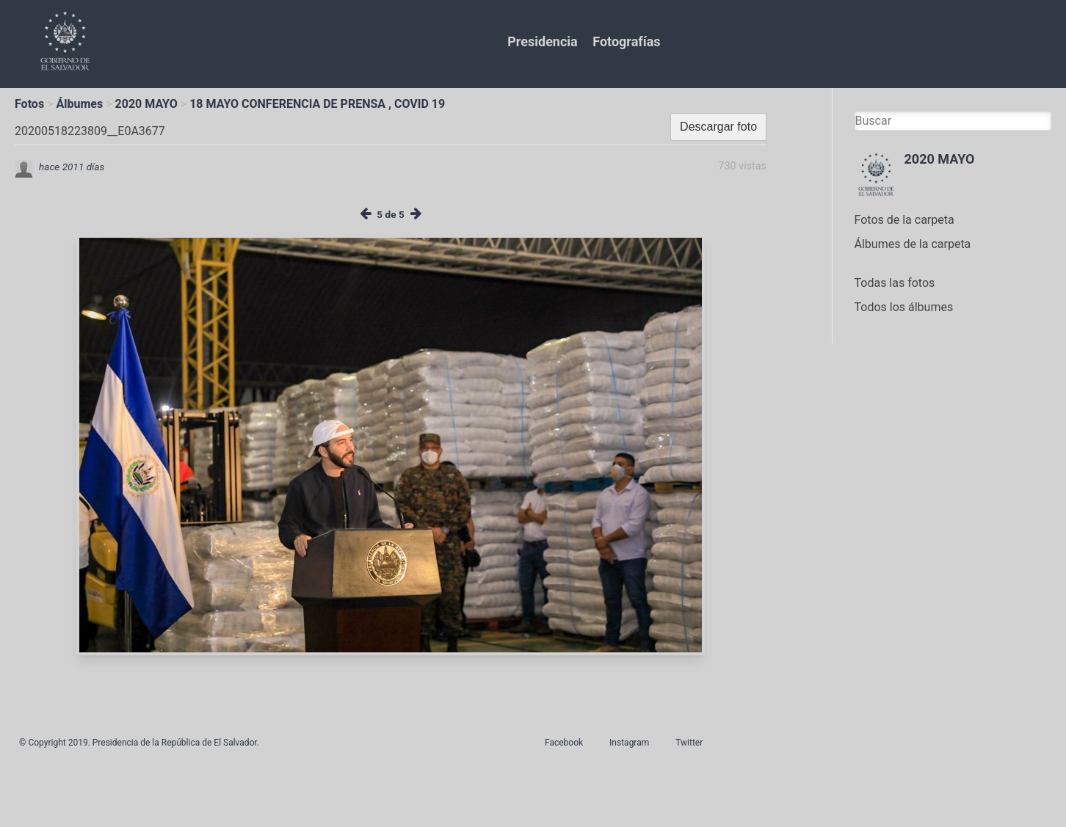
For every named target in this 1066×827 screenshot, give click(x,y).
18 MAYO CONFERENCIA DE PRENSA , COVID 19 (317, 104)
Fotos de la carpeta (904, 220)
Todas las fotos (895, 283)
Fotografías (626, 41)
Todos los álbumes (904, 307)
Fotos (29, 104)
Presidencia (542, 41)
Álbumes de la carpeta (913, 244)
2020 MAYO (146, 104)
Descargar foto (718, 126)
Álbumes (79, 104)
